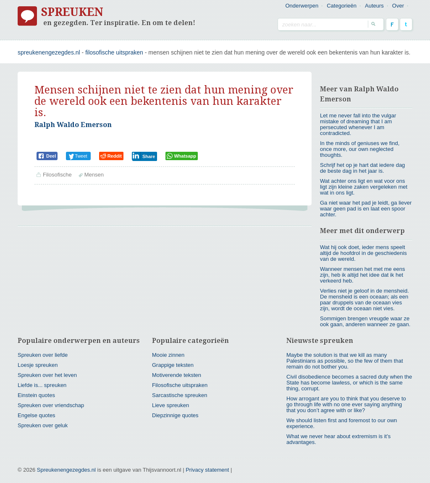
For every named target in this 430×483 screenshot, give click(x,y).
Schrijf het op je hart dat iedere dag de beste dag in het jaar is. (362, 168)
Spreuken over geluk (43, 425)
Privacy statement (207, 470)
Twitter (406, 24)
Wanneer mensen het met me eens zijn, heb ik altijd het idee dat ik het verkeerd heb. (362, 275)
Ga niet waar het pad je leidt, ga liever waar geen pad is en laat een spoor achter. (366, 209)
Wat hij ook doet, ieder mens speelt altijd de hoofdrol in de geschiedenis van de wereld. (363, 253)
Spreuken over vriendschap (51, 405)
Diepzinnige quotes (175, 415)
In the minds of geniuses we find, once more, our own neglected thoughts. (359, 149)
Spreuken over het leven (47, 375)
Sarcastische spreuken (179, 395)
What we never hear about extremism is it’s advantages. (338, 439)
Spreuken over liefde (43, 355)
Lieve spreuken (170, 405)
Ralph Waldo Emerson (73, 125)
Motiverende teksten (176, 375)
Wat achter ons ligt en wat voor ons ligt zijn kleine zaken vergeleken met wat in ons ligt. (363, 187)
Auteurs (374, 6)
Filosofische (57, 174)
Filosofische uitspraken (114, 52)
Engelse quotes (36, 415)
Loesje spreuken (38, 365)
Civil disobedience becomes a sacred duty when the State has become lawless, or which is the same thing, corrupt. (349, 383)
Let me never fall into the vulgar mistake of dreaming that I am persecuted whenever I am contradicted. (358, 124)
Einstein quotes (36, 395)
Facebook (392, 24)
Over (398, 6)
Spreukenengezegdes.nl (66, 470)
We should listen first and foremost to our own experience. (341, 423)
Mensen (94, 174)
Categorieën (342, 6)
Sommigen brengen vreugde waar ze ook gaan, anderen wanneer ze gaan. (365, 321)
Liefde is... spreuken (42, 385)
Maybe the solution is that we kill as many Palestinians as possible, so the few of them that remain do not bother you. (344, 361)
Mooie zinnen (168, 355)
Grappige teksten (173, 365)
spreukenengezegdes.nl (49, 52)
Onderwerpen (301, 6)
